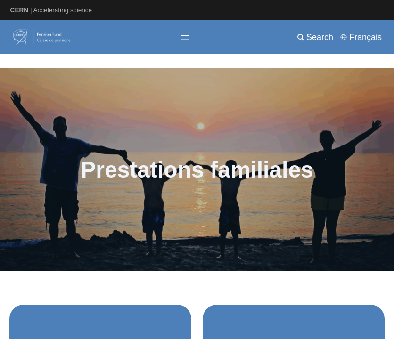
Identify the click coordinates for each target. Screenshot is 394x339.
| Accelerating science (51, 10)
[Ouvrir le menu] (184, 37)
